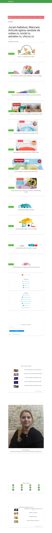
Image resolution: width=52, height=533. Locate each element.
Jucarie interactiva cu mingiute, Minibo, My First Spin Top (26, 267)
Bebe (36, 17)
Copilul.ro (11, 1)
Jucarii (41, 17)
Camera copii (26, 17)
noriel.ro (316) (27, 285)
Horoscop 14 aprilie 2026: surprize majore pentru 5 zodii (33, 377)
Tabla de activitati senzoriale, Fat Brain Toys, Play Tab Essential (26, 95)
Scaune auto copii (20, 17)
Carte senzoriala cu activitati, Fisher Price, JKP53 (26, 171)
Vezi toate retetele (38, 526)
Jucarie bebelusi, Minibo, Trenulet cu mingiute (26, 248)
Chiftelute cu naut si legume (33, 512)
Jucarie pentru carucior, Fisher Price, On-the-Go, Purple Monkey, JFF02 (26, 191)
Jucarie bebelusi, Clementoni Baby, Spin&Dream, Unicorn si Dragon (26, 75)
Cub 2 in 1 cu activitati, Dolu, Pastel (26, 56)
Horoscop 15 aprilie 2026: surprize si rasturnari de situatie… (33, 381)
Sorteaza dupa (10, 39)
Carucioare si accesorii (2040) (26, 301)
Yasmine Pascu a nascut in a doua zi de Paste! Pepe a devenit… (33, 373)
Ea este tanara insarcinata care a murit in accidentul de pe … (33, 369)
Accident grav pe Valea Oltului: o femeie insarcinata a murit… (33, 385)
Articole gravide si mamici (13, 17)
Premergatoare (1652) (27, 307)
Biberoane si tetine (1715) (27, 299)
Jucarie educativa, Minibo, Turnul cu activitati (26, 229)
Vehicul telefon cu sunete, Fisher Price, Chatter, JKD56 (26, 152)
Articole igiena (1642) (27, 297)
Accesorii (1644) (26, 295)
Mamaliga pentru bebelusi (33, 516)
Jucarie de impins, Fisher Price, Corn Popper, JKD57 (26, 133)
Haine (10, 20)
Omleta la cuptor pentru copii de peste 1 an (33, 520)
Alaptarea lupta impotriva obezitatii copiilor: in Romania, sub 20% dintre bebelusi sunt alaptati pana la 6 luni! (26, 451)
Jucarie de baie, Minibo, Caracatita (26, 209)
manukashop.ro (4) (27, 281)
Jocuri (31, 17)
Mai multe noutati (38, 391)
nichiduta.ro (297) (26, 283)
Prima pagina (10, 21)
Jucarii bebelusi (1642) (26, 303)
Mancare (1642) (26, 305)
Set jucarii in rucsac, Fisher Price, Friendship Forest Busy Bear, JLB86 (26, 114)
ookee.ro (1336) (26, 287)
